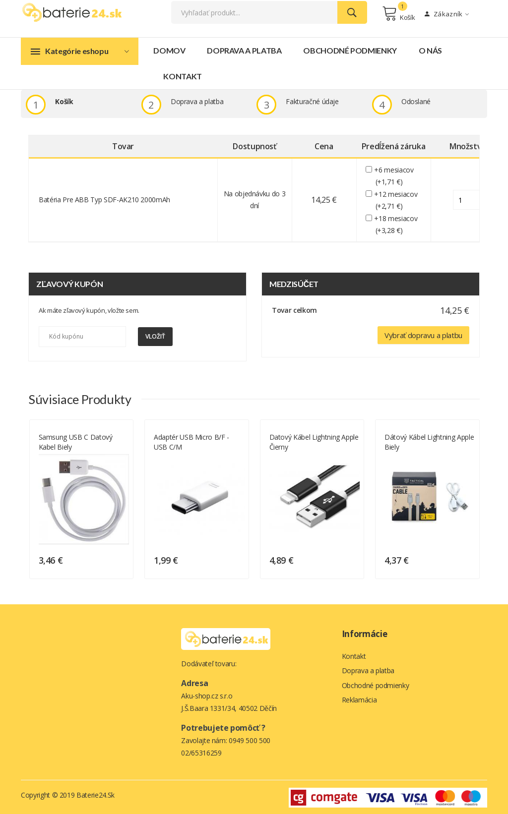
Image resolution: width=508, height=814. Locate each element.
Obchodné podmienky (350, 51)
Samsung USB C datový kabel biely (173, 441)
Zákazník (447, 14)
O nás (430, 51)
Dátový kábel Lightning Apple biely (65, 441)
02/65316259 (201, 751)
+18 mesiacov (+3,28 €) (397, 224)
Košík (398, 13)
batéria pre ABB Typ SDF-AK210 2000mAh (104, 200)
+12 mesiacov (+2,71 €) (397, 201)
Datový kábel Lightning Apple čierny (411, 441)
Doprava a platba (244, 51)
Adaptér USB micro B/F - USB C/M (289, 441)
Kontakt (182, 77)
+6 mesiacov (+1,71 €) (395, 176)
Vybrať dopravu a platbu (423, 336)
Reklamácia (359, 700)
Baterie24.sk (95, 794)
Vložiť (155, 337)
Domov (169, 51)
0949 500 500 (249, 739)
